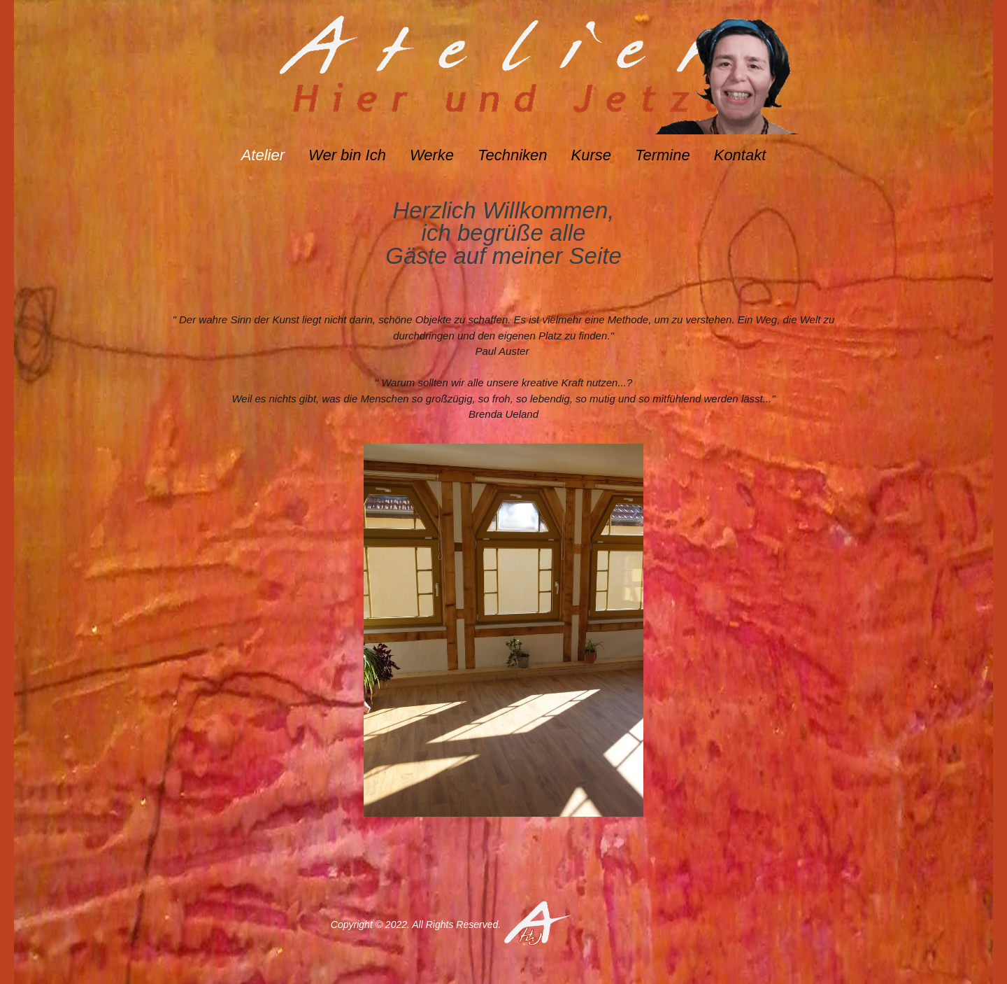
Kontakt (740, 155)
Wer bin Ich (347, 155)
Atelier (263, 155)
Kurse (591, 155)
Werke (432, 155)
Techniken (512, 155)
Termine (662, 155)
